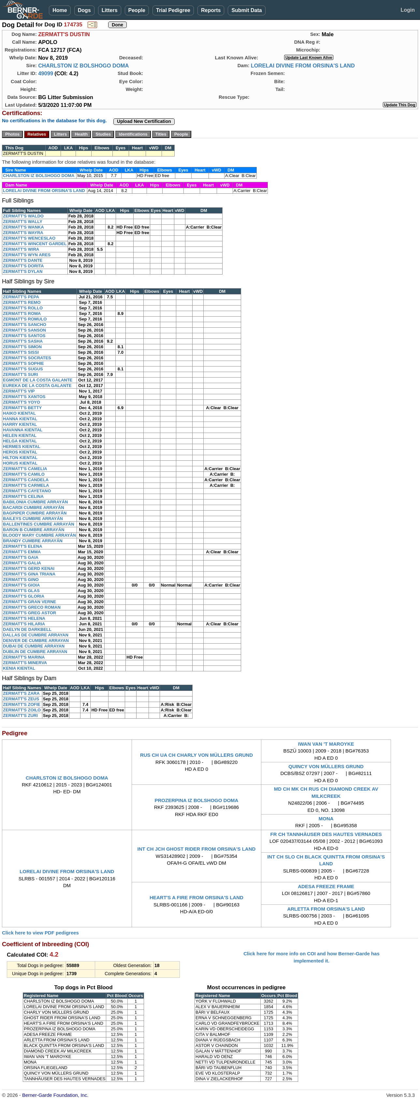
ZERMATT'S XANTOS (24, 396)
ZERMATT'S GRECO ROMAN (32, 607)
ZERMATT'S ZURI (20, 715)
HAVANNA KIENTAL (23, 429)
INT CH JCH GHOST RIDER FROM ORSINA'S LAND (197, 849)
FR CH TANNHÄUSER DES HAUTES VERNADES (326, 834)
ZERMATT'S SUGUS (23, 368)
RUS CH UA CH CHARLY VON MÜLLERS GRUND (196, 755)
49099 (45, 73)
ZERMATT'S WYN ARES (27, 254)
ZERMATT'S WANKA (23, 227)
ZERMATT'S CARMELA (26, 485)
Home (59, 10)
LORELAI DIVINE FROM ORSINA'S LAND (303, 65)
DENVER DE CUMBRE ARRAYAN (36, 640)
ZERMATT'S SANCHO (24, 324)
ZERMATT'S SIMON (22, 346)
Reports (211, 10)
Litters (110, 10)
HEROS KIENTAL (20, 452)
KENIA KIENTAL (19, 668)
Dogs (84, 10)
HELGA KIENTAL (20, 441)
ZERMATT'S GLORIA (23, 596)
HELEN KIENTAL (19, 435)
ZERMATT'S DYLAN (22, 271)
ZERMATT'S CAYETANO (27, 490)
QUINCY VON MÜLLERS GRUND (326, 766)
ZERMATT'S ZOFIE (21, 704)
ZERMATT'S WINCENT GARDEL (35, 243)
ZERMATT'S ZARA (21, 693)
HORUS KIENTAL (20, 463)
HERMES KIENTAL (21, 446)
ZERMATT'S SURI (20, 374)
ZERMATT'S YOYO (21, 402)
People (136, 10)
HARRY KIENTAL (20, 424)
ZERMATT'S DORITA (23, 265)
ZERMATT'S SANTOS (24, 335)
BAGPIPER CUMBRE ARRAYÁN (35, 513)
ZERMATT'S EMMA (22, 551)
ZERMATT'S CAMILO (24, 474)
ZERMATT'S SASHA (23, 341)
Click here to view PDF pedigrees (40, 932)
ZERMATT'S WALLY (22, 221)
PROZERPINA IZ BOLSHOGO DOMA (197, 800)
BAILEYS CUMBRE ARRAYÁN (33, 518)
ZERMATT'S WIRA (21, 249)
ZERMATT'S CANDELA (26, 479)
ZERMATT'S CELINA (23, 496)
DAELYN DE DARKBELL (27, 629)
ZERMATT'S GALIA (22, 562)
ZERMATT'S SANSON (24, 330)
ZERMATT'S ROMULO (25, 319)
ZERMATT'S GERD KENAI (28, 568)
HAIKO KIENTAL (19, 413)
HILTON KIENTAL (20, 457)
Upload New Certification (144, 121)
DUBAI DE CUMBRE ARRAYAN (34, 646)
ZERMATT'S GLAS (21, 590)
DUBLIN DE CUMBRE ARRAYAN (35, 651)
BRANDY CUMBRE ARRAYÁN (33, 540)
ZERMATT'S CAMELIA (25, 468)
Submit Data (246, 10)
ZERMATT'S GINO (21, 579)
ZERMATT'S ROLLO (23, 308)
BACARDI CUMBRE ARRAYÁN (33, 507)
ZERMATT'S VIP (19, 391)
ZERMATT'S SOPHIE (23, 363)
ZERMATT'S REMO (22, 302)
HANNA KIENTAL (20, 418)
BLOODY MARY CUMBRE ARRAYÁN (39, 535)
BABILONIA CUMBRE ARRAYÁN (35, 502)
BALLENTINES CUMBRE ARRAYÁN (38, 524)
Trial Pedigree (173, 10)
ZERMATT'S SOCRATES (27, 357)
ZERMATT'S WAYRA (23, 232)
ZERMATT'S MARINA (24, 657)
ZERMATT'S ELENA (22, 546)
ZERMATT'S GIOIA (21, 585)
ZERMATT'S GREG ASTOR (29, 612)
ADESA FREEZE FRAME (326, 886)
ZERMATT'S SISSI (21, 352)
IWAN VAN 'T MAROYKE (326, 744)
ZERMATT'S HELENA (24, 618)
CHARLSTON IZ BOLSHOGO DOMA (83, 65)
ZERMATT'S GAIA (20, 557)
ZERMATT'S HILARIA (24, 623)
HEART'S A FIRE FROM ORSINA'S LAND (196, 897)
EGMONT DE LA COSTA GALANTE (37, 380)
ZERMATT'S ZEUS (21, 698)
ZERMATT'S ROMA (22, 313)
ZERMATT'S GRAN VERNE (29, 601)
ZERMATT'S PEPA (21, 296)
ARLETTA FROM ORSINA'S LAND (326, 909)
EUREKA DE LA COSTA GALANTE (37, 385)
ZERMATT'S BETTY (22, 407)
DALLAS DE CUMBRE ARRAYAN (35, 635)
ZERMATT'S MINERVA (25, 662)
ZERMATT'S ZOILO (22, 710)
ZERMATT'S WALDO (23, 216)
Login (407, 10)
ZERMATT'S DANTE (22, 260)
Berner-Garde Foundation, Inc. (55, 1095)
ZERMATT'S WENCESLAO (29, 238)
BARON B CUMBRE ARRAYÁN (33, 529)
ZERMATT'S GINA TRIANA (29, 574)
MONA (326, 818)
